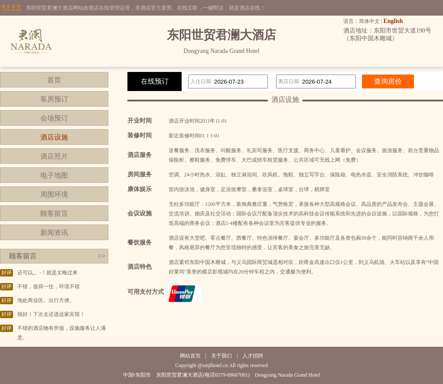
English (393, 21)
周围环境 (54, 194)
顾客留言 (54, 213)
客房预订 (54, 99)
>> (101, 256)
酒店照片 (54, 156)
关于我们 (221, 356)
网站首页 (190, 356)
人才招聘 (252, 356)
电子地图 (54, 175)
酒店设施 (54, 137)
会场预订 (54, 118)
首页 (54, 80)
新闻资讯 (54, 232)
